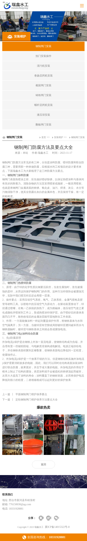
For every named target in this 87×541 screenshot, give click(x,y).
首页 (43, 137)
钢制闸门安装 (78, 137)
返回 (43, 464)
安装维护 (58, 137)
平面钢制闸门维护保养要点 (24, 394)
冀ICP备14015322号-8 (57, 527)
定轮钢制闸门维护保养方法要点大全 (30, 399)
